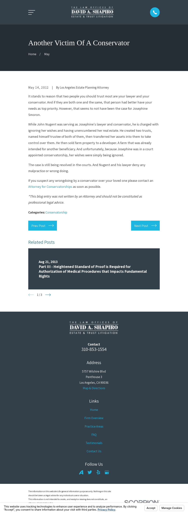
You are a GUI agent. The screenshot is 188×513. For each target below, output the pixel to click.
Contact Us (94, 451)
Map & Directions (94, 388)
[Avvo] (81, 472)
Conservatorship (56, 212)
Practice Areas (94, 426)
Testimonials (94, 443)
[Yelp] (98, 472)
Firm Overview (93, 418)
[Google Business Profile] (107, 472)
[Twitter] (90, 472)
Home (94, 410)
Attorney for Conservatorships (50, 186)
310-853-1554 (94, 349)
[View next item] (48, 295)
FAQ (94, 435)
